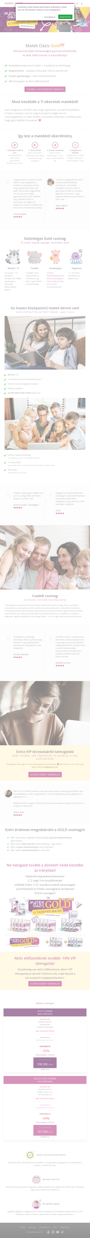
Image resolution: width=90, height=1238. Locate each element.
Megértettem (65, 17)
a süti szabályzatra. (52, 10)
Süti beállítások (49, 17)
